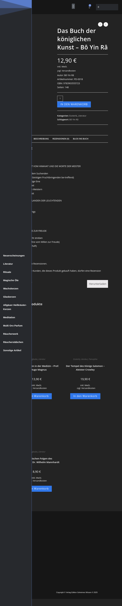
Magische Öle (11, 280)
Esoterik (73, 115)
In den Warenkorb (74, 104)
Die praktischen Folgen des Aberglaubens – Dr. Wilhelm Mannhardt (36, 460)
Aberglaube (32, 359)
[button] (73, 6)
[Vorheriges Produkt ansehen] (100, 24)
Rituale (7, 272)
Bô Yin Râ (73, 119)
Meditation (9, 317)
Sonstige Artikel (12, 350)
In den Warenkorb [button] (37, 396)
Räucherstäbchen (13, 342)
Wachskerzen (10, 288)
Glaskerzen (9, 296)
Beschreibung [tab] (41, 138)
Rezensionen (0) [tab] (60, 138)
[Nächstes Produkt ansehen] (106, 24)
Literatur (8, 263)
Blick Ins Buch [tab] (80, 138)
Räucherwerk (10, 333)
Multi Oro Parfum (13, 325)
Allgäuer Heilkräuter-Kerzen (15, 307)
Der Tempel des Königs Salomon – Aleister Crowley (85, 367)
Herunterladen (97, 284)
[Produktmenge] (60, 98)
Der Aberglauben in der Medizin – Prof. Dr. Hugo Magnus (37, 367)
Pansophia (93, 359)
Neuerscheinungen (14, 255)
